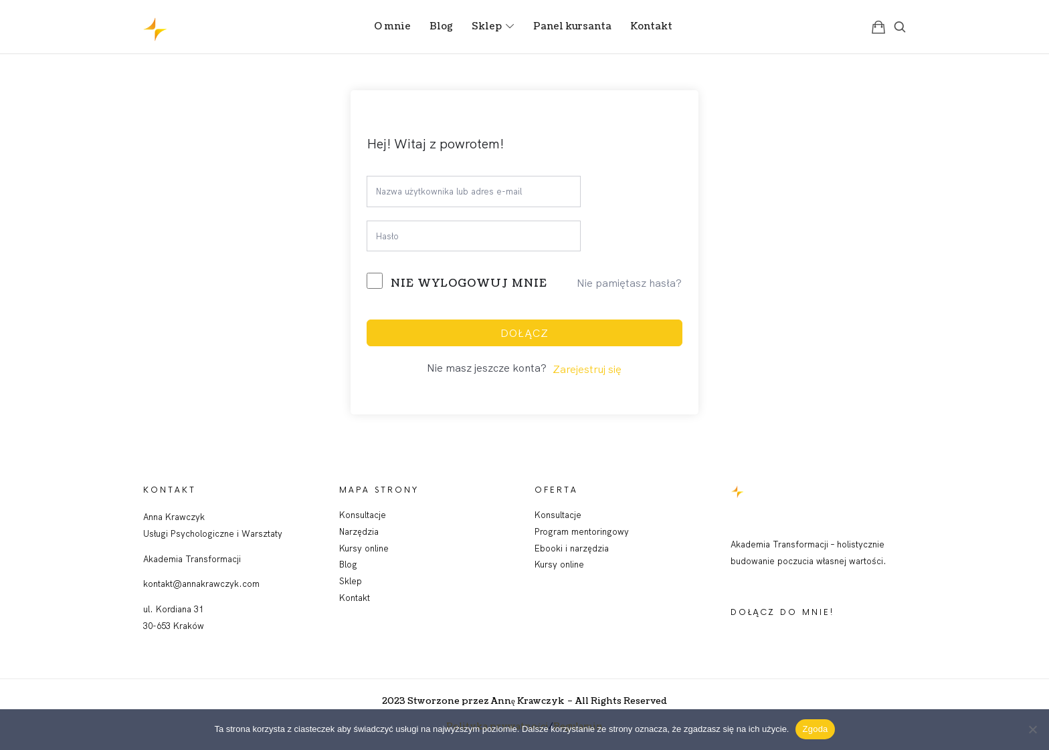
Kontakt (354, 597)
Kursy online (364, 548)
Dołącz (524, 333)
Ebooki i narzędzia (572, 548)
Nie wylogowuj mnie (469, 283)
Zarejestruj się (587, 369)
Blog (348, 564)
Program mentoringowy (582, 531)
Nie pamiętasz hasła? (629, 282)
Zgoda (815, 729)
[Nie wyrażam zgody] (1032, 729)
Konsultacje (362, 514)
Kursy (547, 564)
